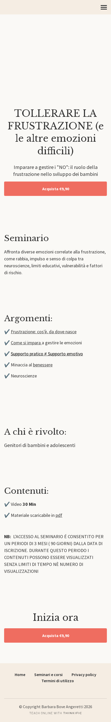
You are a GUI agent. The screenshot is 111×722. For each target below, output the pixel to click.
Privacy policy (84, 674)
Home (20, 674)
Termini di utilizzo (57, 680)
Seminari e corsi (48, 674)
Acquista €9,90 (55, 188)
